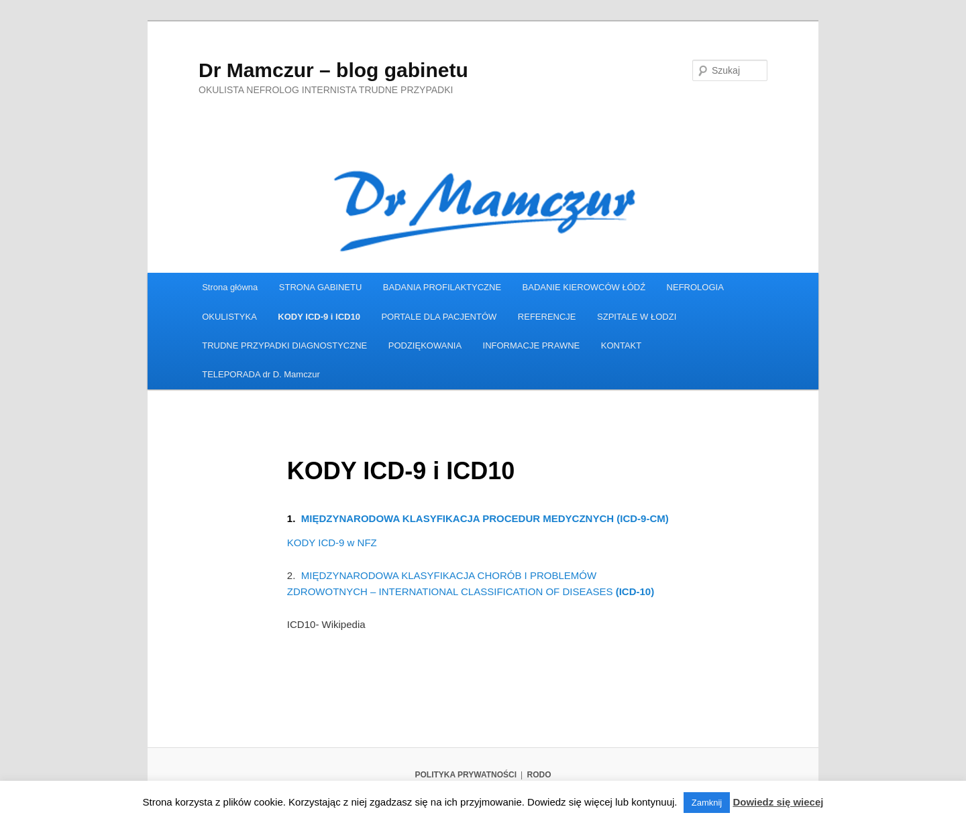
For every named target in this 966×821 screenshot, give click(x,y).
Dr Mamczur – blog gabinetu (333, 70)
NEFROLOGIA (695, 287)
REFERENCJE (547, 317)
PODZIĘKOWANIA (425, 345)
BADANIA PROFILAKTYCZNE (442, 287)
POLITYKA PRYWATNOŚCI (466, 774)
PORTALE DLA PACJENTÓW (438, 317)
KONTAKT (621, 345)
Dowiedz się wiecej (778, 802)
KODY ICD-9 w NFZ (332, 542)
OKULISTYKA (229, 317)
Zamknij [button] (707, 803)
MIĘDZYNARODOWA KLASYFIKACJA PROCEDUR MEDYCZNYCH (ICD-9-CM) (485, 518)
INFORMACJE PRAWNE (531, 345)
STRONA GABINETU (320, 287)
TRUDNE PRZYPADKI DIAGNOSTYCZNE (284, 345)
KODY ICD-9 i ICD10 (319, 317)
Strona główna (230, 287)
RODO (539, 774)
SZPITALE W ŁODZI (636, 317)
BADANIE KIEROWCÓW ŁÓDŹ (584, 287)
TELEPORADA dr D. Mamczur (261, 374)
